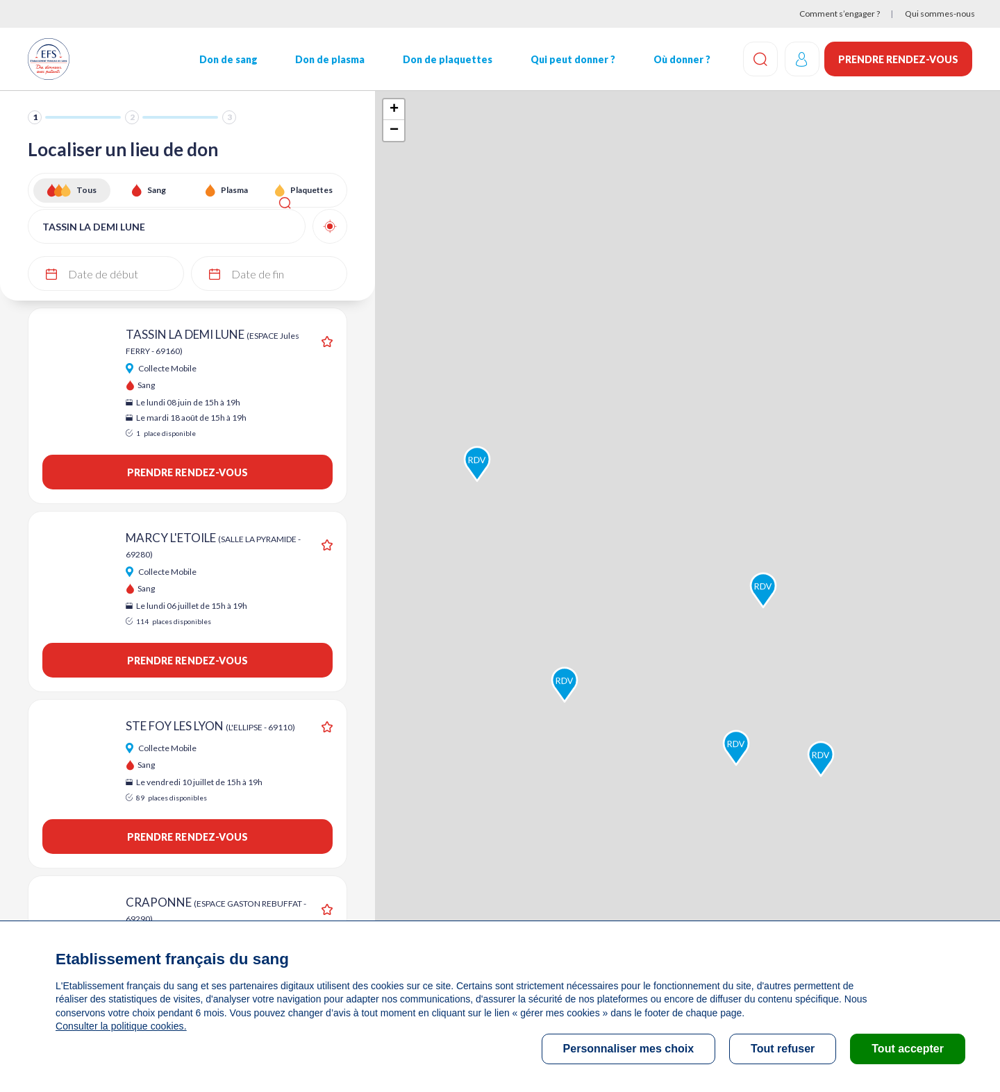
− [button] (394, 130)
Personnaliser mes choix (628, 1049)
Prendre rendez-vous (898, 59)
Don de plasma (329, 59)
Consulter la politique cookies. (120, 1026)
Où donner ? (679, 59)
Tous (86, 190)
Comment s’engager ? (839, 13)
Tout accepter (908, 1049)
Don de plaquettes (446, 59)
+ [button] (394, 109)
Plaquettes (311, 190)
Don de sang (228, 59)
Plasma (234, 190)
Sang (156, 190)
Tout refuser (783, 1049)
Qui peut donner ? (571, 59)
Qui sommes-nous (940, 13)
